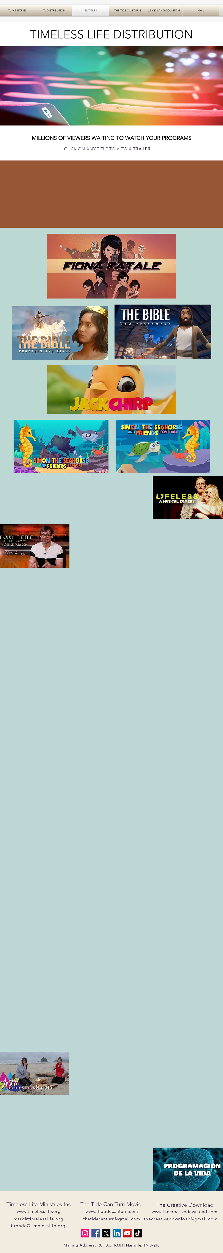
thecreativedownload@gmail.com (181, 1218)
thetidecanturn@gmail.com (111, 1218)
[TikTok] (138, 1233)
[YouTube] (127, 1233)
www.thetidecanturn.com (112, 1211)
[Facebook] (95, 1233)
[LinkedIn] (117, 1233)
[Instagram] (85, 1233)
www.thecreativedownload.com (184, 1211)
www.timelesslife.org (39, 1211)
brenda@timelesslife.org (38, 1225)
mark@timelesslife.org (38, 1218)
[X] (106, 1233)
